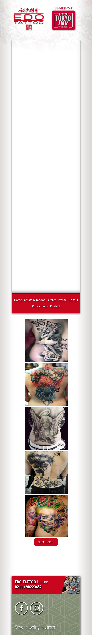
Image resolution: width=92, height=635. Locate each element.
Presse (62, 300)
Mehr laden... (46, 542)
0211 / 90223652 (28, 587)
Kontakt (55, 306)
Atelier (52, 300)
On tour (73, 300)
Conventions (40, 306)
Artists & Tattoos (34, 300)
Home (18, 300)
